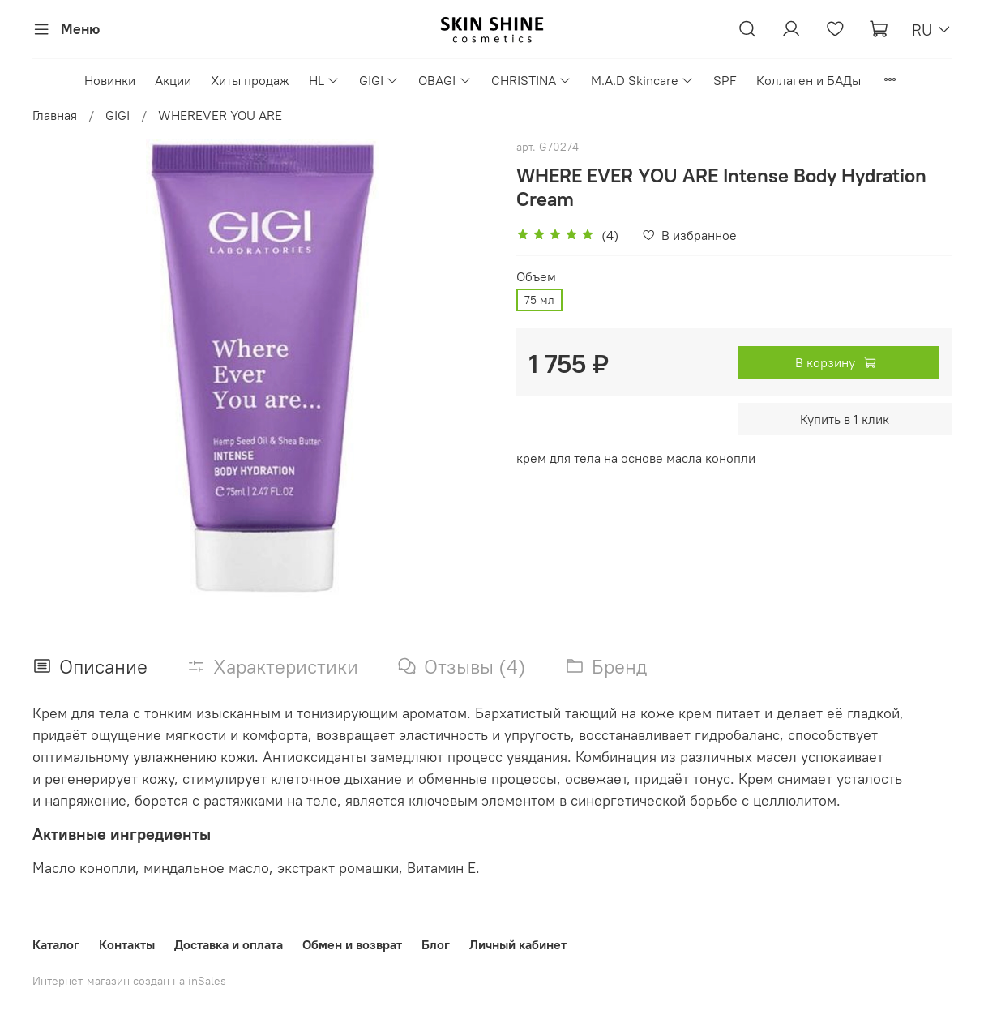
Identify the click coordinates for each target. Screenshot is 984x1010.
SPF (725, 80)
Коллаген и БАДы (808, 80)
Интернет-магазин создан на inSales (129, 981)
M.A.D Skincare (642, 80)
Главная (54, 115)
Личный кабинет (518, 944)
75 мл (539, 300)
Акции (173, 80)
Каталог (55, 944)
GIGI (379, 80)
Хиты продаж (250, 80)
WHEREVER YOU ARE (220, 115)
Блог (435, 944)
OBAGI (444, 80)
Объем (536, 277)
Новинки (109, 80)
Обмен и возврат (352, 944)
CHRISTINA (531, 80)
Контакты (127, 944)
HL (324, 80)
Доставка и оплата (228, 944)
